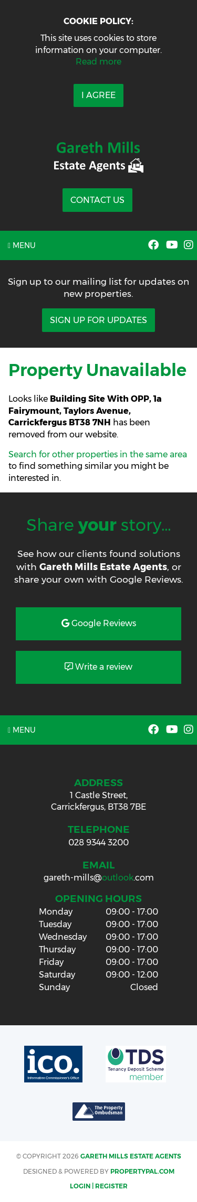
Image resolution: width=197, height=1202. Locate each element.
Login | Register (99, 1186)
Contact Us (97, 200)
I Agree (98, 95)
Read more (98, 62)
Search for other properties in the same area (97, 454)
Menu (22, 245)
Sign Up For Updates (98, 320)
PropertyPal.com (142, 1171)
